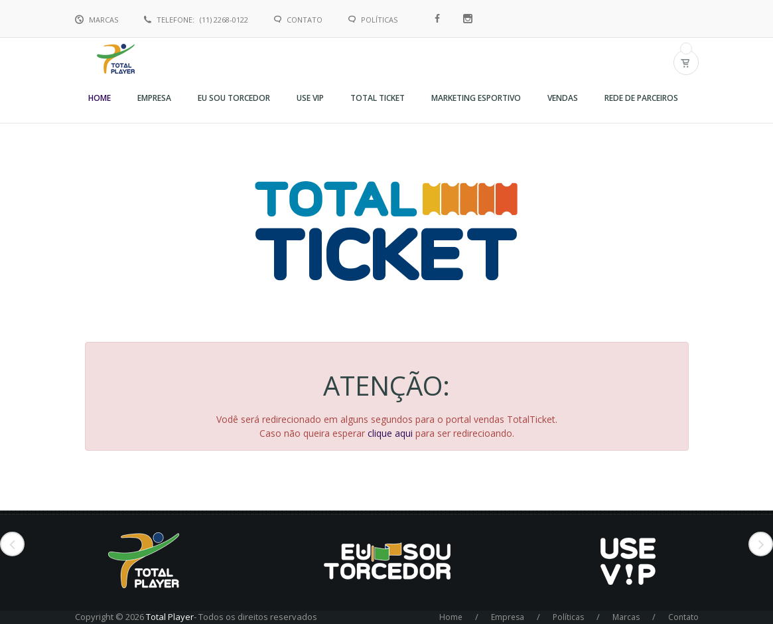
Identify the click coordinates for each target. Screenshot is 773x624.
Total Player (170, 617)
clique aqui (390, 433)
